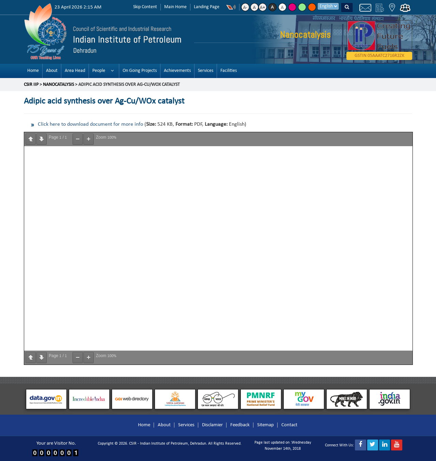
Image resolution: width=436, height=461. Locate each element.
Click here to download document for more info (90, 124)
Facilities (228, 70)
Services (205, 70)
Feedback (240, 425)
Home (33, 70)
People (98, 70)
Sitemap (265, 425)
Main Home (175, 7)
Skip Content (145, 7)
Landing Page (206, 7)
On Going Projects (140, 70)
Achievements (177, 70)
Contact (289, 425)
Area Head (75, 70)
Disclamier (212, 425)
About (52, 70)
